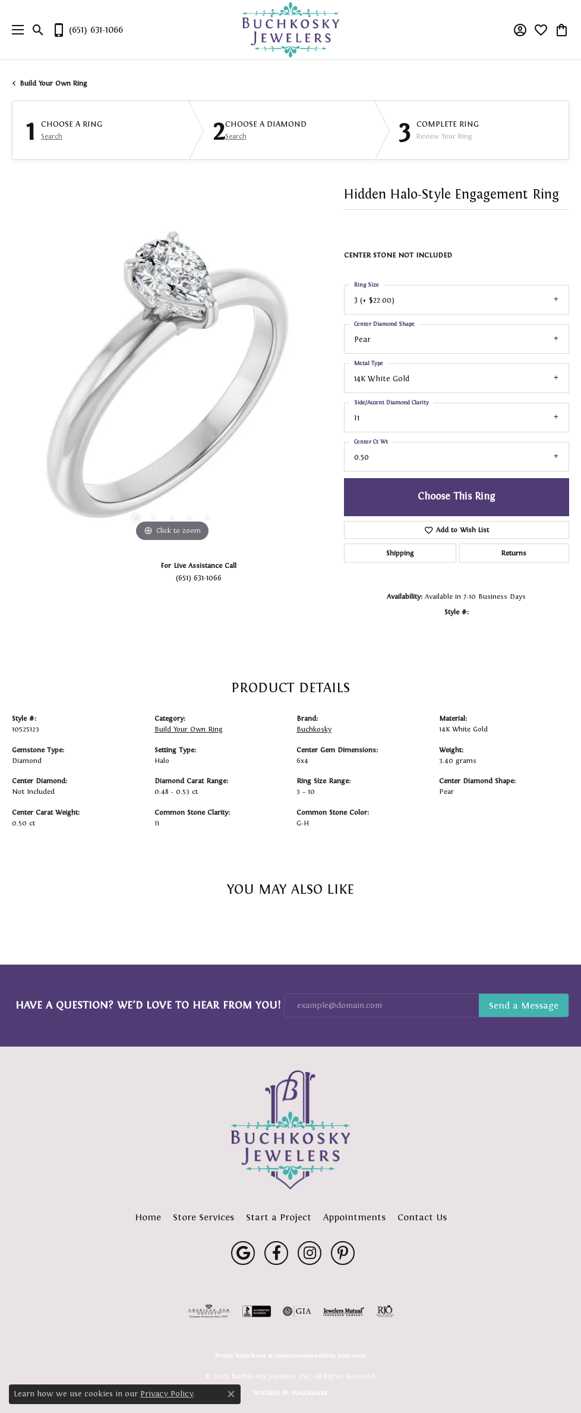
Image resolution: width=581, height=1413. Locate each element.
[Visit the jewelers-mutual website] (343, 1311)
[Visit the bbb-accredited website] (256, 1311)
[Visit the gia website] (297, 1311)
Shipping (399, 553)
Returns (513, 553)
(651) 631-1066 (199, 577)
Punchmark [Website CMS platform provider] (310, 1393)
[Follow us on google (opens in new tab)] (243, 1253)
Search (51, 136)
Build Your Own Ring (53, 83)
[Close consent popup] (231, 1394)
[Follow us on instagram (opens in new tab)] (309, 1253)
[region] (172, 384)
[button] (38, 30)
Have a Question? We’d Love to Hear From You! (147, 1005)
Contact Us (422, 1217)
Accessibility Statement (334, 1356)
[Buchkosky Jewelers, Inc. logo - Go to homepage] (291, 30)
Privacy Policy (232, 1356)
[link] (87, 30)
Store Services (203, 1217)
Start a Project (278, 1217)
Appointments (354, 1217)
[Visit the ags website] (209, 1311)
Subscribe (524, 1006)
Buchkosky (313, 729)
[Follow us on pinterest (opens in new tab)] (343, 1253)
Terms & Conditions (276, 1356)
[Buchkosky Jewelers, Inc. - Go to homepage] (290, 1129)
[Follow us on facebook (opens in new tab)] (276, 1253)
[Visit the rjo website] (385, 1311)
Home (148, 1217)
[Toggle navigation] (15, 29)
